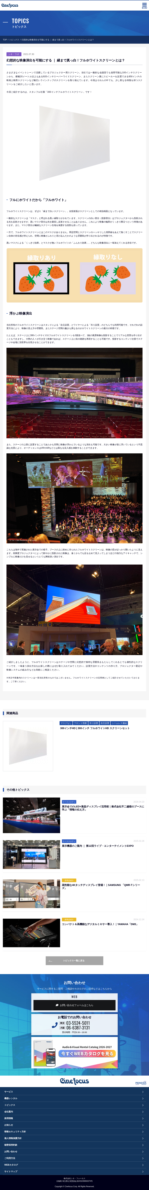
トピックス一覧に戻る (67, 961)
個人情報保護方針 (13, 1138)
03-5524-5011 (78, 1023)
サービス (8, 1091)
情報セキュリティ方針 (15, 1131)
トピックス (14, 40)
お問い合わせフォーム (74, 1005)
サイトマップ (10, 1171)
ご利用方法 (9, 1158)
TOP (5, 40)
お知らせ (8, 1125)
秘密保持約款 (10, 1145)
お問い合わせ (10, 1151)
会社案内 (8, 1111)
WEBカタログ (11, 1165)
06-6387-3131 (78, 1027)
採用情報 (8, 1118)
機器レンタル (10, 1098)
